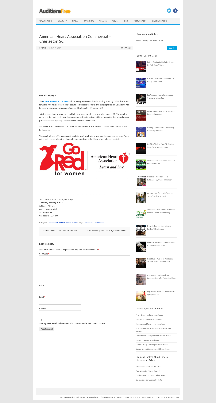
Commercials (53, 222)
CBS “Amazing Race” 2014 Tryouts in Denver (107, 231)
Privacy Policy (130, 397)
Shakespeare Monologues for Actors (150, 324)
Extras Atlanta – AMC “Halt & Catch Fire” (59, 231)
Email (42, 297)
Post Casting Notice (145, 397)
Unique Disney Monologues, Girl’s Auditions (153, 349)
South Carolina (65, 222)
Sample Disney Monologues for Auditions (152, 345)
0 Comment (125, 48)
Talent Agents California (68, 397)
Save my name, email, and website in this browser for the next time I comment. (72, 323)
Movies (115, 21)
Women (75, 222)
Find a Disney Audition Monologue (149, 315)
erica (44, 48)
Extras (75, 21)
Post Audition (140, 21)
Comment (44, 254)
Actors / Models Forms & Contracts (109, 397)
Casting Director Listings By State (149, 380)
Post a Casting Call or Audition (149, 40)
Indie (126, 21)
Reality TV (62, 21)
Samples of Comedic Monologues (149, 319)
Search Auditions (159, 21)
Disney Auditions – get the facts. (148, 366)
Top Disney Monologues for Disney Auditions (154, 336)
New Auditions (45, 21)
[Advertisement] (84, 72)
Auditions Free (173, 397)
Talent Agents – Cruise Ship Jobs (148, 371)
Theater (103, 21)
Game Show (89, 21)
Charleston (88, 222)
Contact (157, 397)
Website (42, 309)
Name (42, 285)
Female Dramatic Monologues (148, 340)
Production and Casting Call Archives (150, 375)
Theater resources (86, 397)
